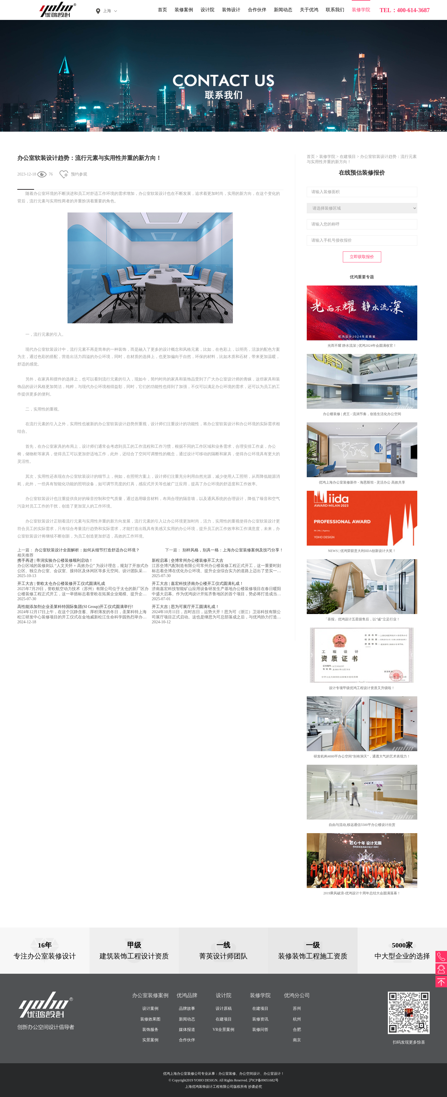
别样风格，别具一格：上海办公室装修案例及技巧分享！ (232, 550)
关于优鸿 (309, 9)
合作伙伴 (257, 9)
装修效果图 (150, 1019)
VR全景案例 (223, 1029)
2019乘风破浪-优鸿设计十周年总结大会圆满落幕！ (362, 893)
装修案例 (184, 9)
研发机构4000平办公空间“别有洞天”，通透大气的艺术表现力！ (362, 756)
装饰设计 (231, 9)
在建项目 (348, 156)
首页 (162, 9)
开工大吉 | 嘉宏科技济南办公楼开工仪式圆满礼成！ (198, 583)
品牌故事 (187, 1008)
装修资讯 (260, 1019)
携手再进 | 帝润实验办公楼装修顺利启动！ (55, 560)
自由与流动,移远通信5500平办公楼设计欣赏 (362, 825)
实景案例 (150, 1040)
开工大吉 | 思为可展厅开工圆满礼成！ (185, 607)
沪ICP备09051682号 (263, 1080)
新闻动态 (283, 9)
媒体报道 (187, 1029)
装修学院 (361, 9)
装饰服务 (150, 1029)
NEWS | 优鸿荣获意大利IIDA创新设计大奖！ (362, 551)
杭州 (297, 1019)
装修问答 (260, 1029)
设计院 (207, 9)
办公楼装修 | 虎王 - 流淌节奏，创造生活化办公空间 (362, 414)
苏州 (297, 1008)
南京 (297, 1040)
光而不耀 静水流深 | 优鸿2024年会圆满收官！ (362, 346)
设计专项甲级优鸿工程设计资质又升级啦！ (362, 688)
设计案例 (150, 1008)
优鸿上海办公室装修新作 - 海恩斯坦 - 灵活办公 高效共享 (362, 482)
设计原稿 (224, 1008)
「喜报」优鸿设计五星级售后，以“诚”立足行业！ (362, 619)
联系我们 (335, 9)
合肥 (297, 1029)
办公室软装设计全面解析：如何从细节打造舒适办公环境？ (87, 550)
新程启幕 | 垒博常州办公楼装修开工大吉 (187, 560)
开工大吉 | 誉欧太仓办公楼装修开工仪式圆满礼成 (61, 583)
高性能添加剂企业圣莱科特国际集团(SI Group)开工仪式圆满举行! (75, 607)
